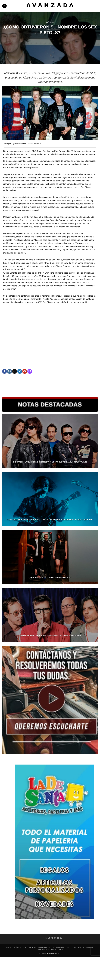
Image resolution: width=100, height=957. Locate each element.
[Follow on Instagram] (9, 371)
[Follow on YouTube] (24, 371)
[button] (4, 6)
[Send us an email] (55, 938)
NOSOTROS (88, 947)
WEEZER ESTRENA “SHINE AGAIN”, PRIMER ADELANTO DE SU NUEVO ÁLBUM (50, 635)
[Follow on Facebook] (4, 371)
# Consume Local (62, 947)
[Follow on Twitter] (19, 371)
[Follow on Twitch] (29, 371)
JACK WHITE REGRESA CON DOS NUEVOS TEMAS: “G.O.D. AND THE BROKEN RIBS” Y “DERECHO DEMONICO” (50, 520)
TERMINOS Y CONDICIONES (50, 950)
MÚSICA (50, 22)
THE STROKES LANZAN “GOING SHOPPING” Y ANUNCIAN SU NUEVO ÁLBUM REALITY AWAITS (50, 462)
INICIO (9, 947)
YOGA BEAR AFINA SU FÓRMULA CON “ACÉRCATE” (50, 578)
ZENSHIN (77, 947)
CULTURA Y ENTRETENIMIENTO (37, 947)
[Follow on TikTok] (14, 371)
